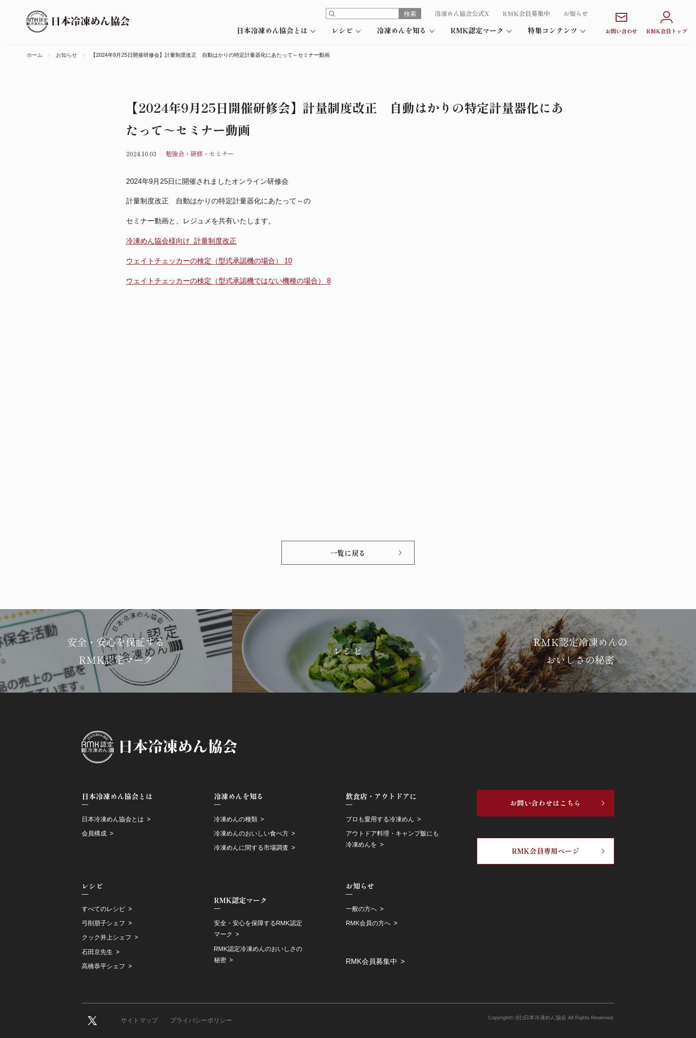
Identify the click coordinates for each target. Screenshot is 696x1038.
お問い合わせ (621, 21)
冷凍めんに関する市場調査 (251, 847)
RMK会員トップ (666, 21)
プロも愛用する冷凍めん (380, 819)
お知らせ (575, 13)
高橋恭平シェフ (103, 966)
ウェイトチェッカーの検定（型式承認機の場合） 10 (209, 261)
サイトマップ (139, 1020)
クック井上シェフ (106, 937)
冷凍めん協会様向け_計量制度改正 (181, 241)
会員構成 (94, 833)
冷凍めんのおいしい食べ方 (251, 833)
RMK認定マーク (477, 30)
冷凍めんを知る (402, 30)
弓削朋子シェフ (103, 923)
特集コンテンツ (552, 30)
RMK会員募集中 (526, 13)
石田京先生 (97, 951)
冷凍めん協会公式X (462, 13)
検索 (410, 13)
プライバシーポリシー (201, 1020)
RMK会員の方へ (368, 923)
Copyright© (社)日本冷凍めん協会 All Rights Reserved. (551, 1017)
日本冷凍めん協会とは (272, 30)
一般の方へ (361, 908)
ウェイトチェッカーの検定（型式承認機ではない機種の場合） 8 (228, 281)
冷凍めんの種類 (235, 819)
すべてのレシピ (103, 908)
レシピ (342, 30)
